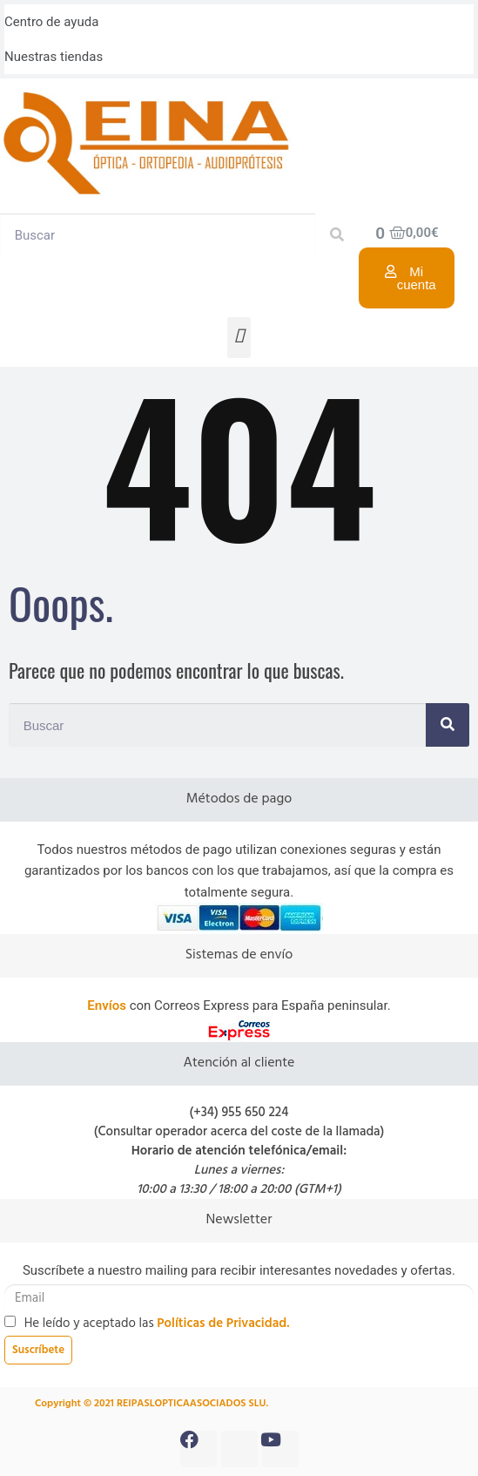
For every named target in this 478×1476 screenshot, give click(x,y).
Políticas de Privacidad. (223, 1323)
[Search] (337, 235)
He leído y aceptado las (157, 1323)
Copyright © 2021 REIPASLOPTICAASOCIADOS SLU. (151, 1403)
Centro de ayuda (51, 22)
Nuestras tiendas (53, 56)
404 (239, 462)
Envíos (106, 1005)
